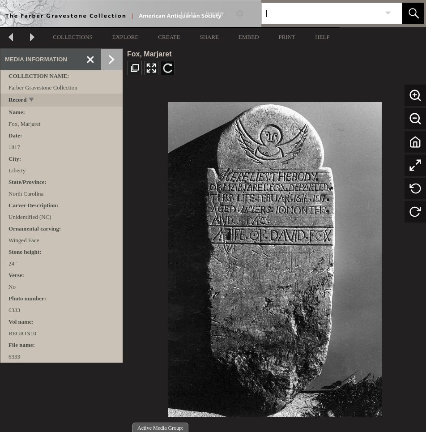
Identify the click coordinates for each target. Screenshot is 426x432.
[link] (388, 13)
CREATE (169, 37)
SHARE (209, 37)
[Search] (321, 13)
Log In (188, 13)
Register (215, 13)
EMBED (249, 37)
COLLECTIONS (73, 37)
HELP (322, 37)
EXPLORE (125, 37)
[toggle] (32, 100)
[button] (413, 13)
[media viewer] (274, 257)
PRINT (287, 37)
